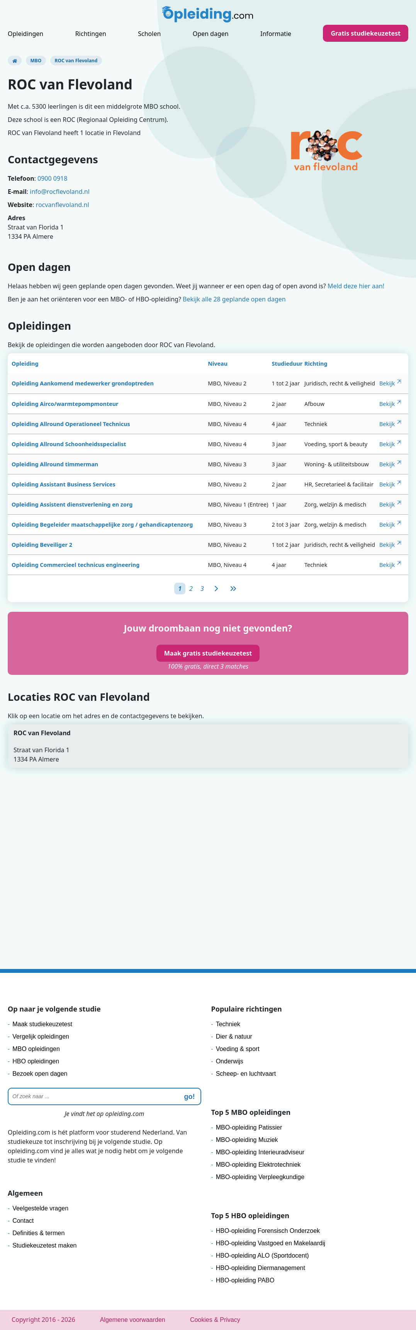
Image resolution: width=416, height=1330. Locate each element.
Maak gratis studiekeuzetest (208, 653)
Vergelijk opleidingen (40, 1036)
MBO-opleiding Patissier (249, 1127)
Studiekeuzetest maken (44, 1245)
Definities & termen (38, 1233)
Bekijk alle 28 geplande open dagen (234, 299)
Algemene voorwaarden (132, 1319)
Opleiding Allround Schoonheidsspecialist (69, 444)
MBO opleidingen (36, 1049)
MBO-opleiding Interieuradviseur (260, 1152)
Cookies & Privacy (215, 1319)
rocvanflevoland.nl (62, 204)
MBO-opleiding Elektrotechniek (258, 1164)
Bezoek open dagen (39, 1073)
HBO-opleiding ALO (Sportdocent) (262, 1255)
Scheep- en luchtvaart (246, 1073)
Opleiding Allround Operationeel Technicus (71, 424)
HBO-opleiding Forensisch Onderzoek (268, 1230)
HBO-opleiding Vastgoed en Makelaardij (270, 1243)
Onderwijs (229, 1061)
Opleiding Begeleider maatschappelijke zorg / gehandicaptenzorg (102, 524)
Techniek (228, 1024)
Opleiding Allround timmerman (55, 464)
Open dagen (211, 33)
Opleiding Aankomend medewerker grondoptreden (83, 383)
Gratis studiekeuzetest (366, 33)
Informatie (275, 33)
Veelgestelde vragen (40, 1208)
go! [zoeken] (189, 1097)
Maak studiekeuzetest (42, 1024)
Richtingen (90, 33)
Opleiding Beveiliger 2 (42, 544)
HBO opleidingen (35, 1061)
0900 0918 (52, 178)
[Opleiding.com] (15, 60)
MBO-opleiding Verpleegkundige (260, 1177)
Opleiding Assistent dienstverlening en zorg (72, 504)
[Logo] (208, 16)
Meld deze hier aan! (356, 286)
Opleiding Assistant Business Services (63, 484)
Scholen (149, 33)
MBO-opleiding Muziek (247, 1140)
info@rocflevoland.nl (60, 191)
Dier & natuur (234, 1036)
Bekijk (387, 383)
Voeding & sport (238, 1049)
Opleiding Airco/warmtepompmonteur (65, 403)
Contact (23, 1220)
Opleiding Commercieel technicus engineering (75, 564)
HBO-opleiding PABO (245, 1280)
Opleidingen (25, 33)
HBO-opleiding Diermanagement (260, 1268)
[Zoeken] (104, 1096)
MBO (36, 60)
